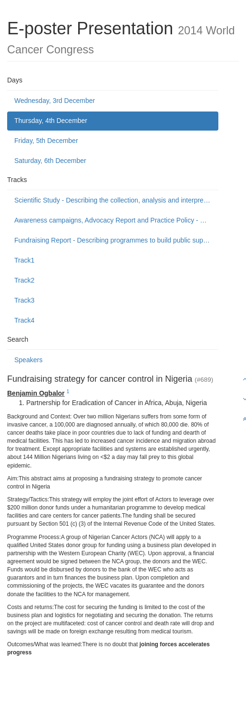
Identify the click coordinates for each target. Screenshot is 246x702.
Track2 (24, 280)
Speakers (28, 360)
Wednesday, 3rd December (54, 100)
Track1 (24, 260)
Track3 (24, 300)
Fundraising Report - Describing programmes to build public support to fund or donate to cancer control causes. (116, 240)
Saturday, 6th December (50, 160)
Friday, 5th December (46, 140)
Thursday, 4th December (50, 120)
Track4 (24, 320)
